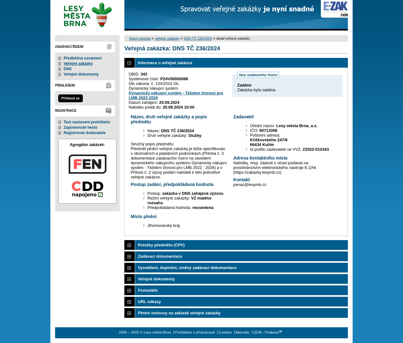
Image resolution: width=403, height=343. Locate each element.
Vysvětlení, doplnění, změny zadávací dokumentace (187, 267)
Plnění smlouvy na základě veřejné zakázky (179, 313)
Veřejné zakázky (78, 63)
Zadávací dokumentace (160, 256)
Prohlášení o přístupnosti (195, 332)
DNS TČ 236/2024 (198, 38)
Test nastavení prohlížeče (87, 122)
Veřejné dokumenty (81, 74)
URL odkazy (149, 301)
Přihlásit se (70, 98)
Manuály (242, 332)
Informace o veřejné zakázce (165, 62)
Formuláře (148, 290)
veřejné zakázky (167, 38)
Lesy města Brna (87, 15)
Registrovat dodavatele (85, 133)
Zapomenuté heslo (80, 127)
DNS (68, 69)
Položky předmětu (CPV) (161, 245)
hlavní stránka (139, 38)
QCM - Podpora (266, 332)
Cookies (225, 332)
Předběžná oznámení (83, 58)
